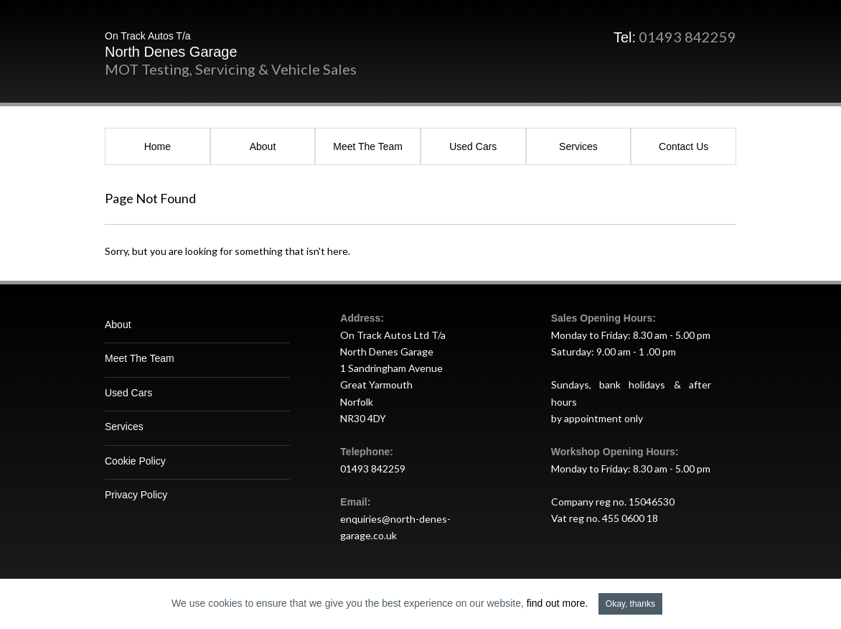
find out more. (557, 603)
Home (157, 146)
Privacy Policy (136, 494)
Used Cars (473, 146)
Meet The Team (368, 146)
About (263, 146)
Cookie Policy (135, 461)
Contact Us (683, 146)
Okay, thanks (630, 604)
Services (578, 146)
